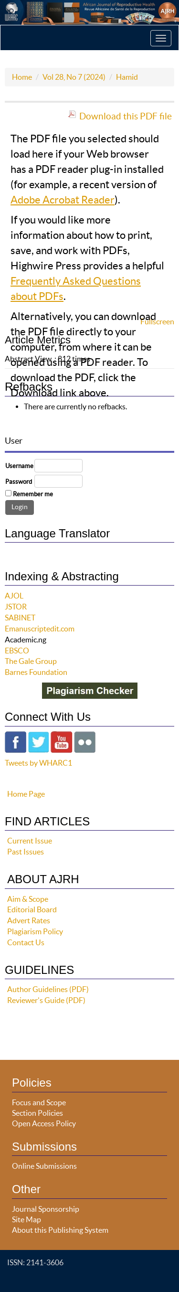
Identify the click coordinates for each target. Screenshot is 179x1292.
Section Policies (37, 1113)
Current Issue (29, 840)
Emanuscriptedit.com (39, 628)
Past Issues (25, 851)
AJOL (14, 595)
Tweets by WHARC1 (38, 762)
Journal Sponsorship (45, 1209)
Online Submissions (44, 1166)
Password (18, 481)
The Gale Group (31, 661)
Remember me (33, 494)
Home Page (26, 794)
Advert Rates (28, 920)
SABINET (20, 617)
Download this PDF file (125, 116)
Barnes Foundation (36, 672)
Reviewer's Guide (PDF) (46, 1000)
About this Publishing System (60, 1230)
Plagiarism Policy (35, 931)
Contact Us (25, 942)
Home (22, 77)
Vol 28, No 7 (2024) (73, 77)
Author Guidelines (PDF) (48, 989)
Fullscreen (157, 321)
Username (19, 466)
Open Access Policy (44, 1123)
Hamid (127, 77)
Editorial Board (32, 909)
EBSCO (17, 650)
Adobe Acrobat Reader (63, 199)
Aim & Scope (27, 899)
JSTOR (16, 606)
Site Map (26, 1219)
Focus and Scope (39, 1102)
